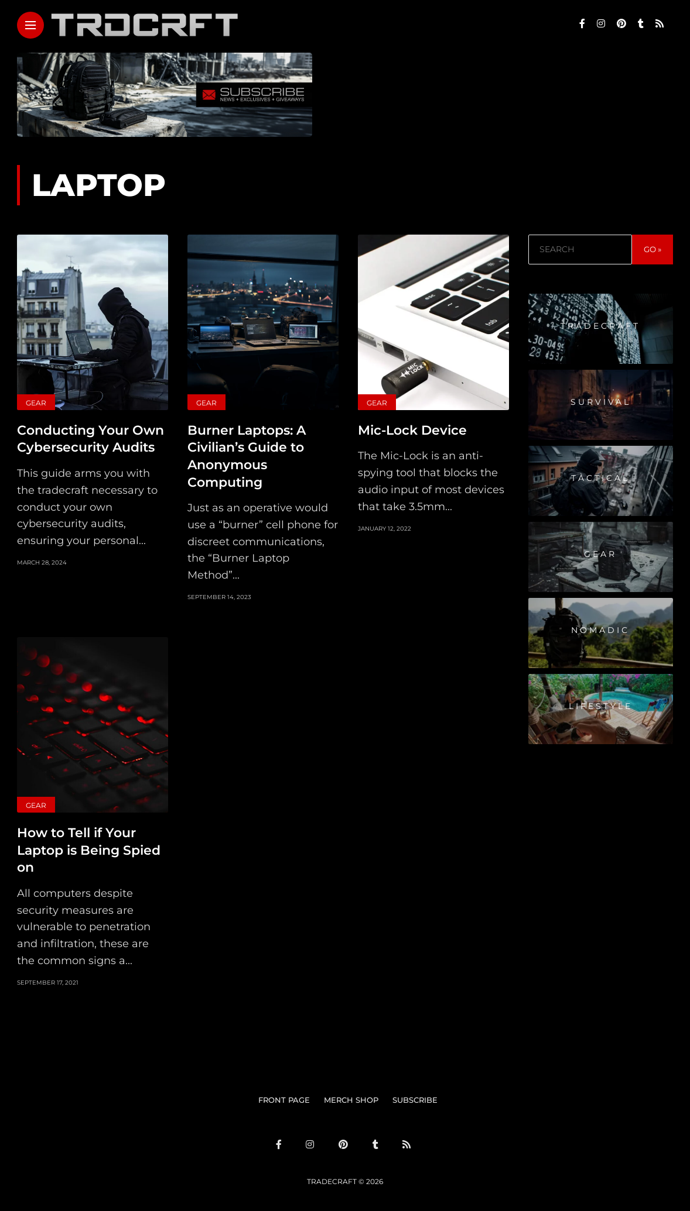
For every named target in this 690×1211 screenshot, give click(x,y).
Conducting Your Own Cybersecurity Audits (90, 438)
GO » (652, 249)
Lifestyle (601, 706)
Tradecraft (600, 326)
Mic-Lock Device (412, 430)
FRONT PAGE (284, 1095)
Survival (601, 402)
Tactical (600, 478)
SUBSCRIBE (415, 1095)
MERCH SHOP (351, 1095)
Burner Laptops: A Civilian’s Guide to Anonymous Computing (246, 455)
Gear (36, 402)
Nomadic (600, 630)
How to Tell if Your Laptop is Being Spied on (88, 846)
